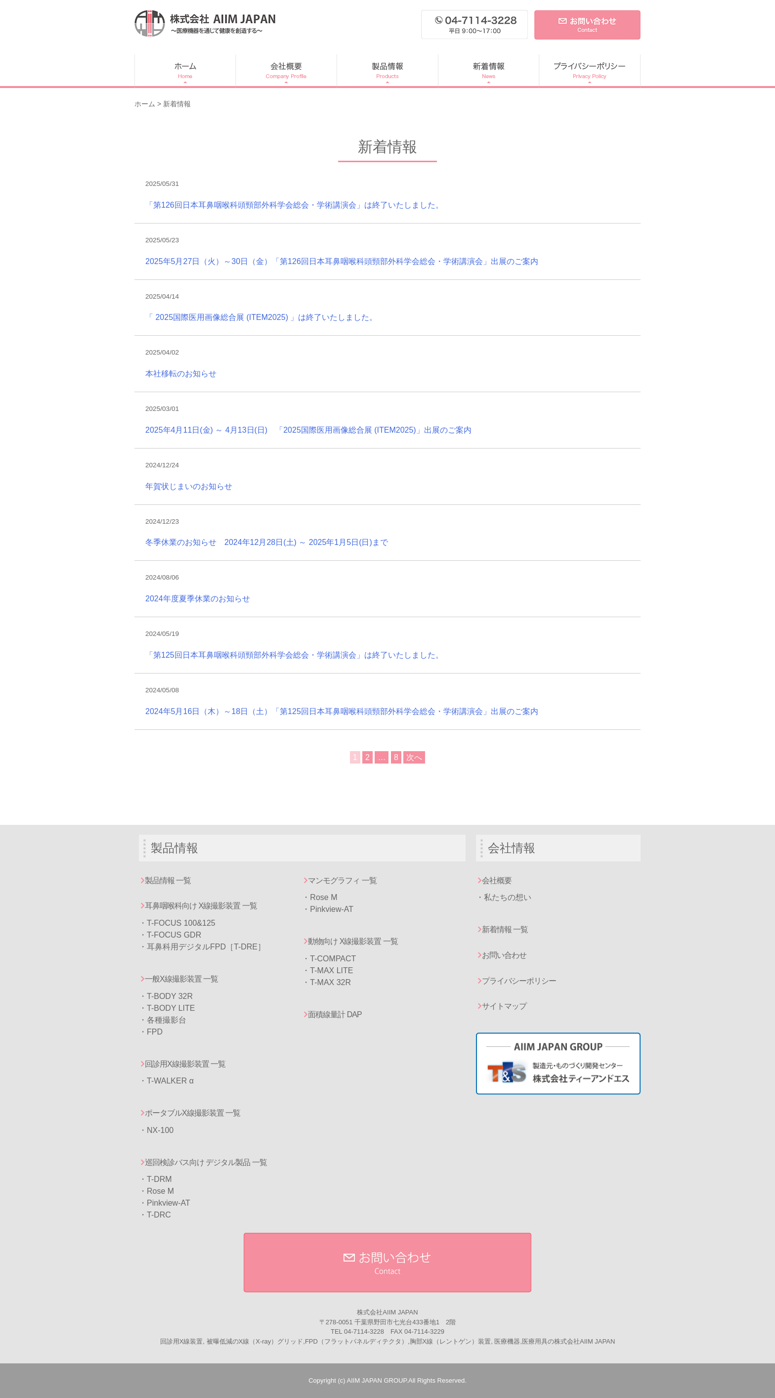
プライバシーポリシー (590, 71)
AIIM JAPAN (204, 23)
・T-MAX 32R (326, 982)
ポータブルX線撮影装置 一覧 (192, 1113)
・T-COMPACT (329, 958)
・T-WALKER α (166, 1081)
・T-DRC (155, 1215)
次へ (414, 757)
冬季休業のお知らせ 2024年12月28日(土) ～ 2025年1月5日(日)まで (266, 542)
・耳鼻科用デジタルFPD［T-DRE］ (202, 947)
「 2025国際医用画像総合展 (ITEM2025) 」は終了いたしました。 (261, 317)
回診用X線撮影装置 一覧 (185, 1064)
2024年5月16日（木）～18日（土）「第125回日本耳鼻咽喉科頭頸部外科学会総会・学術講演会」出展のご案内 (341, 711)
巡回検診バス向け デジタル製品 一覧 (206, 1162)
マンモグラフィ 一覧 (342, 880)
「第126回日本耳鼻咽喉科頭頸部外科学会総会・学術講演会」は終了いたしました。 (294, 205)
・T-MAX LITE (327, 970)
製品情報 (387, 71)
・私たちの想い (503, 897)
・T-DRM (155, 1179)
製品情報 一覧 (168, 880)
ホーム (184, 71)
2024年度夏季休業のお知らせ (197, 598)
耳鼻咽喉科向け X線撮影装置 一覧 (201, 906)
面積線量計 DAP (334, 1014)
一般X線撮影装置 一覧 (181, 979)
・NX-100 (156, 1130)
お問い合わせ (504, 955)
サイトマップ (504, 1006)
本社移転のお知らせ (180, 373)
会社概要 (286, 71)
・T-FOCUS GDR (170, 935)
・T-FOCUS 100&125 (177, 923)
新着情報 (488, 71)
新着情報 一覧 (505, 929)
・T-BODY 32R (166, 996)
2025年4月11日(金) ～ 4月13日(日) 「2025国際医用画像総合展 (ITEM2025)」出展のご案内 (308, 430)
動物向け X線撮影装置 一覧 (353, 941)
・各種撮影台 (162, 1020)
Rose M (160, 1191)
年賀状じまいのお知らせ (188, 486)
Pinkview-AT (168, 1203)
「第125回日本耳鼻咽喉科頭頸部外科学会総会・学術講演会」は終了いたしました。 (294, 655)
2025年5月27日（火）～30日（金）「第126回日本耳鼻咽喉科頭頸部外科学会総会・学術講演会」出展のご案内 (341, 261)
